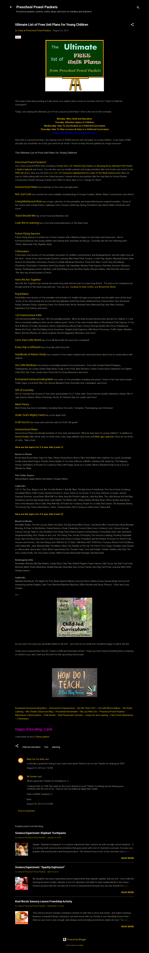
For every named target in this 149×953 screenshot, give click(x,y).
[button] (132, 25)
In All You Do (22, 422)
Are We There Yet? (86, 708)
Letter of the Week (99, 173)
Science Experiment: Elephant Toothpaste (40, 833)
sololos (81, 945)
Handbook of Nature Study (30, 354)
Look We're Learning (27, 222)
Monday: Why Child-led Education (74, 118)
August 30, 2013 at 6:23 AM (40, 804)
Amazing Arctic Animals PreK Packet (114, 166)
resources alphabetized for (68, 173)
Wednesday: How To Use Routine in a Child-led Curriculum (74, 126)
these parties (42, 736)
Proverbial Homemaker (67, 711)
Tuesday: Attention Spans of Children (74, 122)
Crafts (90, 287)
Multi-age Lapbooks (104, 436)
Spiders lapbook (24, 169)
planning (56, 747)
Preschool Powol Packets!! (30, 162)
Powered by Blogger (74, 939)
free (46, 747)
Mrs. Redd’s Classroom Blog (39, 711)
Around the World (107, 287)
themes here (114, 173)
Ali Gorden (32, 776)
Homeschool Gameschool (62, 708)
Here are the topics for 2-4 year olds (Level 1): (39, 447)
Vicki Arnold (49, 715)
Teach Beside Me (25, 215)
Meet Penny (22, 404)
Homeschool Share (26, 429)
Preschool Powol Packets (37, 7)
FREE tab (19, 173)
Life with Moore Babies (109, 708)
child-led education (31, 747)
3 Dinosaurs (22, 251)
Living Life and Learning (96, 715)
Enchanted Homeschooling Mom (31, 708)
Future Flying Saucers (27, 233)
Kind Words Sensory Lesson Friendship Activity (43, 901)
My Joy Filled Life (88, 711)
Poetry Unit (62, 166)
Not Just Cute (23, 194)
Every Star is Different (28, 347)
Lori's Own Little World (28, 340)
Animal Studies (22, 436)
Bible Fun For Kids (35, 759)
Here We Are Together (28, 279)
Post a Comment (26, 811)
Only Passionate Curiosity (70, 715)
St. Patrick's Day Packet (81, 166)
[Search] (138, 8)
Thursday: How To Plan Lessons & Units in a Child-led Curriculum (75, 129)
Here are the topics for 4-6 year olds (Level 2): (39, 514)
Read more (127, 858)
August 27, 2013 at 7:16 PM (40, 768)
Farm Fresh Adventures (122, 715)
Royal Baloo (21, 293)
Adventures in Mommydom (28, 715)
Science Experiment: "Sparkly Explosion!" (40, 867)
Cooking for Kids (78, 287)
